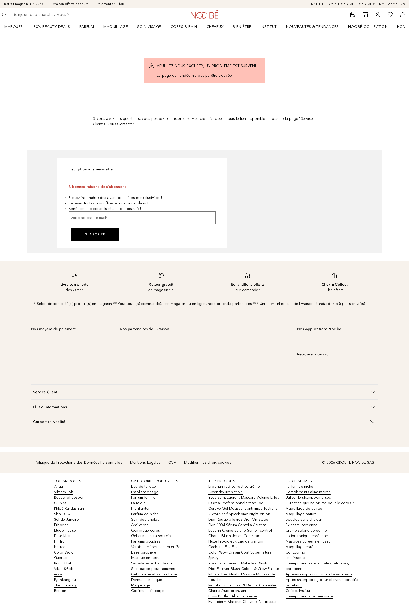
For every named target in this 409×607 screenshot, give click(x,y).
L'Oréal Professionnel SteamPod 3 (237, 503)
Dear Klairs (63, 536)
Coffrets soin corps (148, 590)
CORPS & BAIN (184, 27)
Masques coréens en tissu (308, 541)
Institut (269, 27)
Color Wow (63, 552)
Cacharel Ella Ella (223, 547)
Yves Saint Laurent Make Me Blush (237, 563)
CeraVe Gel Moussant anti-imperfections (243, 508)
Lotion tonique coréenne (307, 536)
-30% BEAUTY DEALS (51, 27)
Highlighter (140, 508)
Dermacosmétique (146, 580)
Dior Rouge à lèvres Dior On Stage (238, 519)
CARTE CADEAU (342, 4)
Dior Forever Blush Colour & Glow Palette (243, 569)
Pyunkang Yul (65, 580)
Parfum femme (143, 497)
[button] (204, 391)
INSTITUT (317, 4)
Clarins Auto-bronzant (227, 590)
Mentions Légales (145, 462)
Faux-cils (138, 503)
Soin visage (149, 27)
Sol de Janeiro (66, 519)
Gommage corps (145, 530)
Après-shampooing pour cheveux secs (319, 574)
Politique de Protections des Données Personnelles (78, 462)
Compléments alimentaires (308, 492)
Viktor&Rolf (63, 492)
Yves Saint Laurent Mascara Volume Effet (243, 497)
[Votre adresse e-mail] (142, 217)
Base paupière (144, 552)
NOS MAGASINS (392, 4)
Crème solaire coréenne (306, 530)
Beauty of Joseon (69, 497)
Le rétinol (294, 585)
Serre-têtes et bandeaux (152, 563)
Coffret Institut (298, 590)
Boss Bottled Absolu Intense (232, 596)
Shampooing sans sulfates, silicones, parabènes (317, 566)
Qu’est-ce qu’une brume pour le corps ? (320, 503)
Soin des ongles (145, 519)
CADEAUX (367, 4)
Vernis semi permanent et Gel (157, 547)
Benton (60, 590)
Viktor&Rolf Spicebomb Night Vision (239, 514)
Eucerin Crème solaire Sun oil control (240, 530)
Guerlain (61, 558)
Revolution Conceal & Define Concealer (242, 585)
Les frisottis (295, 558)
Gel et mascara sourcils (151, 536)
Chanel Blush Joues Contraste (234, 536)
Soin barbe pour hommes (153, 569)
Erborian (61, 525)
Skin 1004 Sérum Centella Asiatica (237, 525)
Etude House (65, 530)
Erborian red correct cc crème (234, 486)
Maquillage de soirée (304, 508)
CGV (172, 462)
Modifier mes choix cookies (207, 462)
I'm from (61, 541)
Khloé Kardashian (69, 508)
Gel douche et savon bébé (154, 574)
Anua (58, 486)
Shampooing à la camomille (309, 596)
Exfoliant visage (144, 492)
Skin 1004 (62, 514)
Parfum (86, 27)
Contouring (295, 552)
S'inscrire (95, 234)
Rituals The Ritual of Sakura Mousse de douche (241, 577)
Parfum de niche (145, 514)
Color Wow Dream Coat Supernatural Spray (240, 555)
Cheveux (215, 27)
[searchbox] (51, 14)
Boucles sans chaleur (304, 519)
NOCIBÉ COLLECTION (368, 27)
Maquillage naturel (302, 514)
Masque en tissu (145, 558)
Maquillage (115, 27)
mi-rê (58, 574)
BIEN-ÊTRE (242, 27)
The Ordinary (65, 585)
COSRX (60, 503)
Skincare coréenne (301, 525)
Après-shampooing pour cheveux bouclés (322, 580)
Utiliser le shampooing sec (308, 497)
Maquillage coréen (302, 547)
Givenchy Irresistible (225, 492)
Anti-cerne (140, 525)
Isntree (59, 547)
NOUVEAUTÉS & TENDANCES (312, 27)
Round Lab (63, 563)
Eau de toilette (143, 486)
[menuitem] (17, 26)
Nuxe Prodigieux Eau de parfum (235, 541)
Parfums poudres (146, 541)
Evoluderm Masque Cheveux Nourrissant (243, 601)
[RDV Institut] (352, 14)
